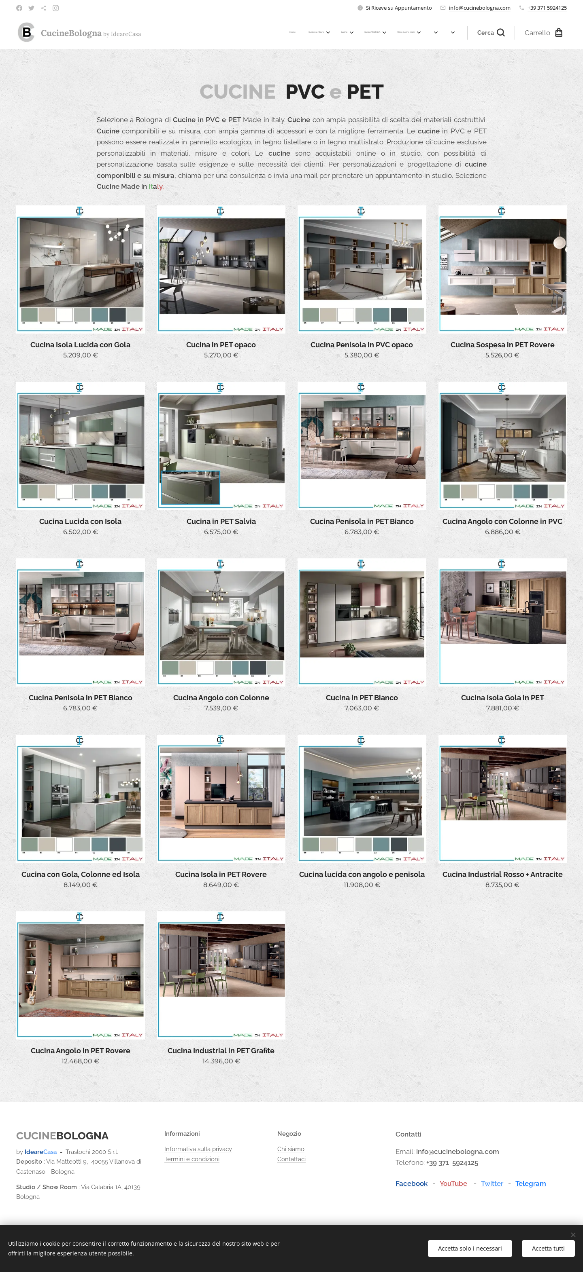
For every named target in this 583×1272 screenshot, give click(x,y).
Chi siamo (290, 1149)
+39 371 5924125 (547, 7)
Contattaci (291, 1159)
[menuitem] (336, 33)
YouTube (453, 1183)
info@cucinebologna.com (480, 7)
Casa (50, 1152)
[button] (491, 33)
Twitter (492, 1183)
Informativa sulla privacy (198, 1149)
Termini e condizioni (191, 1159)
